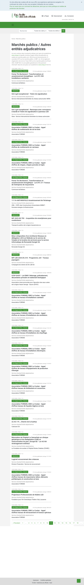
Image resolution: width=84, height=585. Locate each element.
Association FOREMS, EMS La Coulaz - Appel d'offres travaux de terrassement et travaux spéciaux (31, 511)
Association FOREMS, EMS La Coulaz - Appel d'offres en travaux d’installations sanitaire (28, 296)
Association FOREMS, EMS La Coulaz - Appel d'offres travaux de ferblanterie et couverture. (29, 387)
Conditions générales (45, 580)
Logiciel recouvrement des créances (25, 459)
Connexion (69, 16)
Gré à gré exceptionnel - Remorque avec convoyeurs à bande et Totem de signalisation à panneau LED (31, 111)
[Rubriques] (40, 31)
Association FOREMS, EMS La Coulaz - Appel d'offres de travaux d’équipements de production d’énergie (30, 368)
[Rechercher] (63, 31)
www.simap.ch (16, 55)
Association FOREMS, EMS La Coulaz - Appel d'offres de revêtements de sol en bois (28, 128)
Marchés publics (20, 39)
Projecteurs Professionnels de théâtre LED (28, 495)
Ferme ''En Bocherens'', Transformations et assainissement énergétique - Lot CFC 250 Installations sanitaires (28, 76)
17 (74, 523)
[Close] (81, 2)
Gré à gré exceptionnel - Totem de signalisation (29, 94)
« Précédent (16, 523)
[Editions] (54, 31)
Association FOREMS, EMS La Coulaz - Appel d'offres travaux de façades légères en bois (28, 405)
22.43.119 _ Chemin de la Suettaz (24, 422)
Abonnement (56, 16)
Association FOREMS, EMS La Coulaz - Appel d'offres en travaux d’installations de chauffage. (29, 332)
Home (13, 39)
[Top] (79, 581)
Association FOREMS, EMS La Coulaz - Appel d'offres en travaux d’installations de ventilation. (30, 314)
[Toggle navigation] (12, 25)
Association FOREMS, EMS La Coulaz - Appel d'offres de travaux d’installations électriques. (29, 350)
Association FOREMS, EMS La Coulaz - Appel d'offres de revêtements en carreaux (28, 146)
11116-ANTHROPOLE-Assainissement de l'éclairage (31, 200)
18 (77, 523)
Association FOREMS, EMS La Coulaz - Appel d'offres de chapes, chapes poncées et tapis (28, 164)
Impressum (36, 580)
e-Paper (45, 16)
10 (47, 523)
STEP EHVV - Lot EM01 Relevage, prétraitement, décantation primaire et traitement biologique (30, 277)
